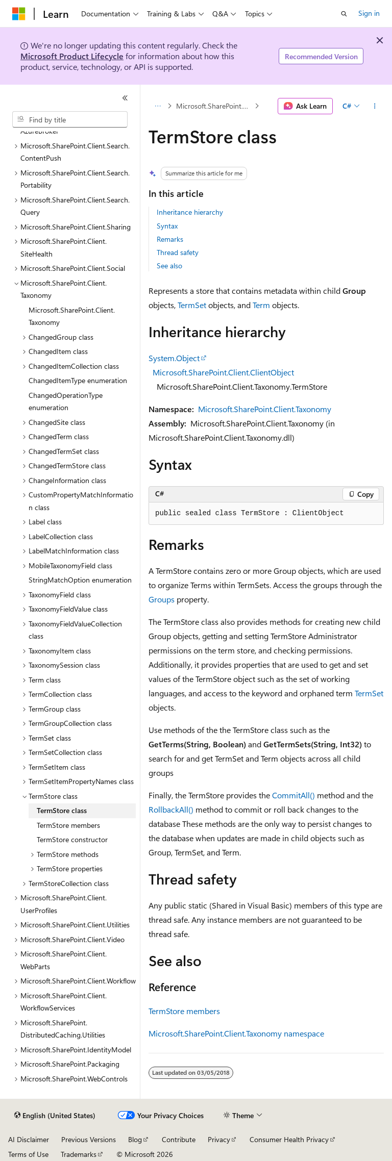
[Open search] (344, 14)
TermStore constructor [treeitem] (72, 839)
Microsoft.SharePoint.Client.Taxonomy (214, 106)
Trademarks (78, 1154)
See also (169, 265)
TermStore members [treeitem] (68, 825)
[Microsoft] (19, 13)
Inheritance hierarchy (190, 212)
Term (261, 304)
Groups (162, 599)
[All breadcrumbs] (157, 106)
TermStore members (184, 1010)
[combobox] (70, 119)
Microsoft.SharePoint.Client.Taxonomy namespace (236, 1033)
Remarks (170, 239)
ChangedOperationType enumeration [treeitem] (66, 401)
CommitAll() (293, 795)
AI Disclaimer (28, 1139)
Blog (135, 1139)
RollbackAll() (171, 809)
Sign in (369, 13)
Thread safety (178, 252)
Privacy (219, 1139)
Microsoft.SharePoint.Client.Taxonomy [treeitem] (72, 316)
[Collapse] (125, 98)
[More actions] (375, 106)
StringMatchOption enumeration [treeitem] (80, 580)
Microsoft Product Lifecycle (72, 56)
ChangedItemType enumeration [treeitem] (78, 380)
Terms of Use (28, 1154)
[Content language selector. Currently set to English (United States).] (55, 1115)
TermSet (192, 304)
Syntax (167, 226)
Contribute (178, 1139)
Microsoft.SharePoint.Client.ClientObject (223, 372)
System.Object (174, 357)
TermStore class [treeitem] (62, 810)
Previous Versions (88, 1139)
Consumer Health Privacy (289, 1139)
